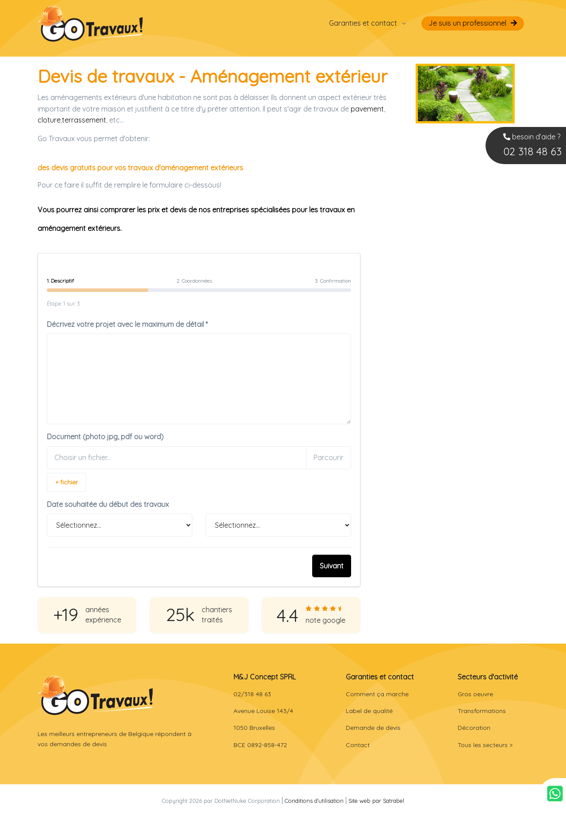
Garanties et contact (363, 23)
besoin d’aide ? (532, 146)
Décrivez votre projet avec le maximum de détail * (127, 324)
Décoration (474, 728)
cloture (49, 119)
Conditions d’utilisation (314, 800)
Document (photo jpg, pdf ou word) (105, 436)
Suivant (332, 565)
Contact (358, 745)
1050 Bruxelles (254, 728)
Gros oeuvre (475, 694)
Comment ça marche (377, 694)
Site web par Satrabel (376, 800)
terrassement (84, 119)
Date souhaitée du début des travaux (108, 504)
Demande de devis (373, 728)
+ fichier (66, 482)
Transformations (482, 711)
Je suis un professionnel (467, 23)
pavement (367, 108)
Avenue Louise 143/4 (263, 711)
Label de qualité (369, 711)
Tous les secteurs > (485, 745)
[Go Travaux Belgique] (91, 23)
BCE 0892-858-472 (260, 745)
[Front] (96, 695)
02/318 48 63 (252, 694)
